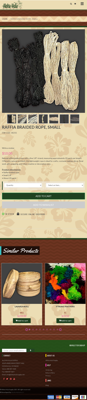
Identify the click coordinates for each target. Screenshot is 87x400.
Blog (47, 385)
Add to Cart (44, 196)
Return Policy (50, 373)
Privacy (48, 376)
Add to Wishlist (43, 204)
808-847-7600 (11, 369)
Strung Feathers (65, 306)
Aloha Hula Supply (52, 360)
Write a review (8, 148)
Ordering (49, 370)
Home (5, 19)
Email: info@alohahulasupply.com (13, 374)
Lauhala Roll (22, 306)
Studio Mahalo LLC (17, 392)
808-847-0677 (9, 372)
